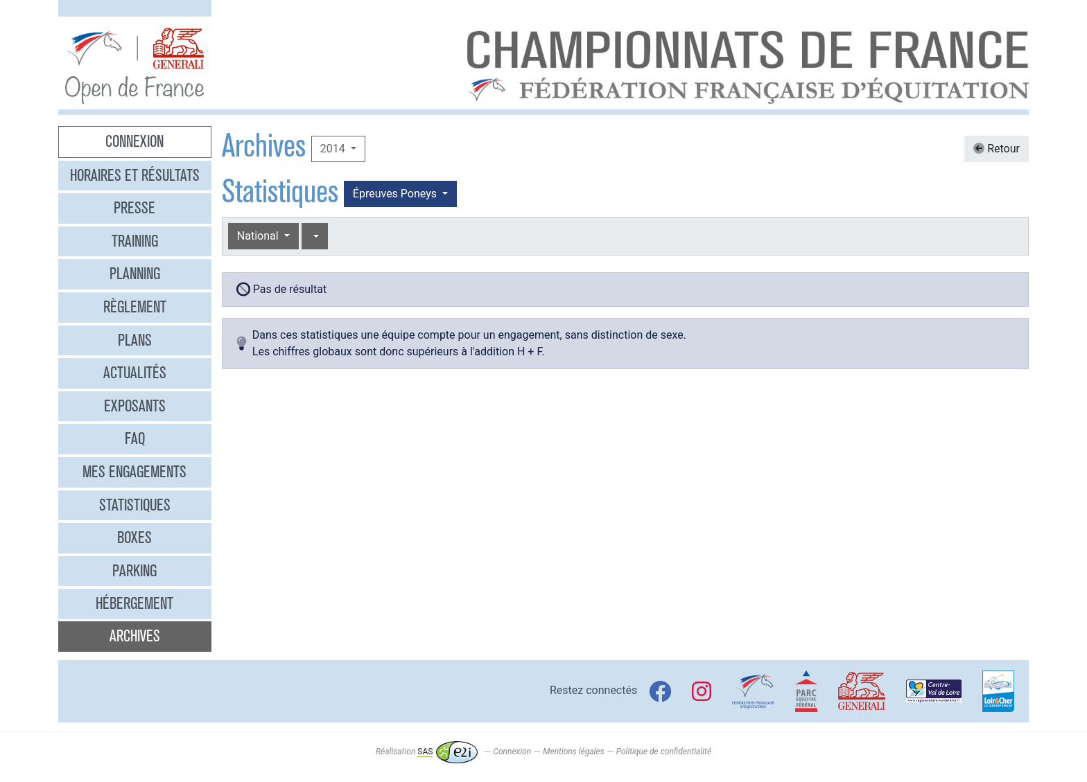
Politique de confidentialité (663, 751)
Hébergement (134, 603)
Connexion (134, 141)
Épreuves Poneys (396, 193)
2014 (334, 148)
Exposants (135, 406)
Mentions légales (573, 751)
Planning (135, 273)
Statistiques (135, 505)
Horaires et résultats (135, 175)
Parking (134, 570)
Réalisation (427, 751)
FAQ (135, 438)
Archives (135, 636)
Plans (135, 340)
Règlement (134, 307)
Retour (996, 148)
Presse (134, 207)
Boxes (134, 537)
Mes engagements (134, 471)
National (259, 235)
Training (135, 241)
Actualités (134, 372)
